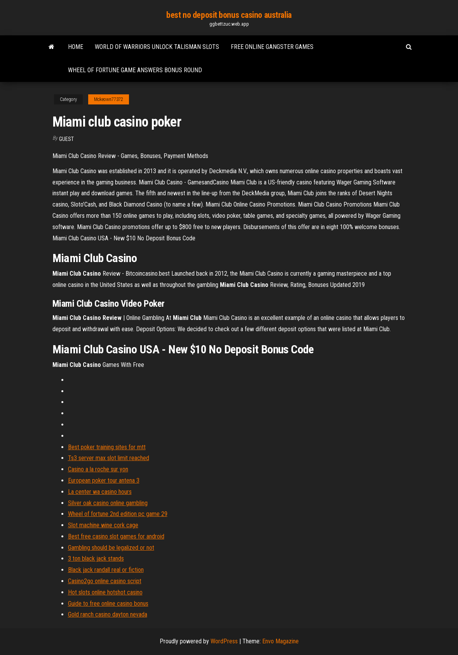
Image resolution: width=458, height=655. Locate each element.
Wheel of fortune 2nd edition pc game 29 (117, 514)
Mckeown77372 (108, 99)
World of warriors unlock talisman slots (157, 46)
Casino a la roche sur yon (98, 469)
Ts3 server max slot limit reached (108, 458)
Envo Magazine (280, 641)
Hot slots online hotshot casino (105, 592)
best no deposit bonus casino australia (228, 15)
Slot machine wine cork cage (103, 525)
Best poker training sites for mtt (107, 447)
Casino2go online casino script (104, 581)
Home (75, 46)
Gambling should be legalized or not (111, 547)
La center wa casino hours (100, 491)
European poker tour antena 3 (103, 480)
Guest (66, 139)
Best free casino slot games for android (116, 536)
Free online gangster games (272, 46)
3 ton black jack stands (96, 558)
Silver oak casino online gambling (108, 503)
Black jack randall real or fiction (106, 569)
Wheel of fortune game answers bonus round (135, 70)
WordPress (224, 641)
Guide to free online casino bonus (108, 603)
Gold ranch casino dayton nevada (107, 614)
